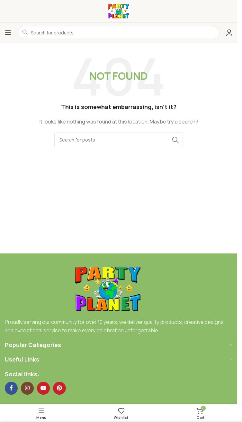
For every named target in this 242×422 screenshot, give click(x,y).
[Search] (118, 140)
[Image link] (108, 288)
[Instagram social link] (27, 388)
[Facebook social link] (11, 388)
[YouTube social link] (43, 388)
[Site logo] (118, 10)
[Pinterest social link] (59, 388)
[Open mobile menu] (8, 32)
